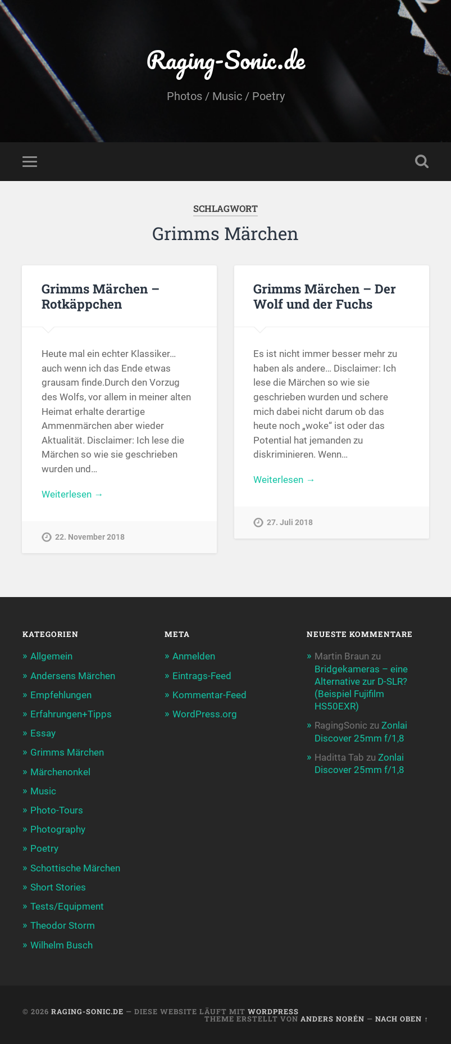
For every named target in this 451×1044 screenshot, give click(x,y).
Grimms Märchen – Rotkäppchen (101, 296)
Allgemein (51, 656)
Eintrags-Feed (201, 675)
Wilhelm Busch (61, 945)
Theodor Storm (62, 925)
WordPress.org (204, 714)
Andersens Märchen (72, 675)
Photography (57, 829)
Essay (43, 733)
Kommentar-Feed (209, 694)
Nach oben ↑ (401, 1018)
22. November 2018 (90, 537)
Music (43, 791)
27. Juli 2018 (290, 522)
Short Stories (58, 887)
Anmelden (193, 656)
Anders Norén (332, 1018)
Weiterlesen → (72, 494)
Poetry (44, 848)
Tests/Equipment (67, 906)
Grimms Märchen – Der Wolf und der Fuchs (324, 296)
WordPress (273, 1011)
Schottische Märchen (75, 868)
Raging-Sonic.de (225, 59)
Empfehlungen (61, 694)
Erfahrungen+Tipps (71, 714)
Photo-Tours (56, 810)
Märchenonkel (60, 772)
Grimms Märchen (67, 752)
